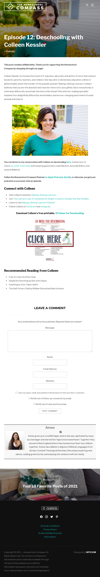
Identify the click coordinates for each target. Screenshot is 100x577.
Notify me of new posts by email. (51, 404)
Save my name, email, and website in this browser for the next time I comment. (51, 393)
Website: (50, 381)
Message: (50, 328)
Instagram (45, 206)
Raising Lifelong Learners (43, 195)
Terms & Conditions (49, 526)
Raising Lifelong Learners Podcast (38, 202)
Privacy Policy (50, 529)
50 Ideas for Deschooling (69, 213)
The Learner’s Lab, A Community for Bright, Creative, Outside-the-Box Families (51, 199)
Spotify (67, 177)
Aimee (50, 427)
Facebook (31, 206)
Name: (50, 357)
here (68, 162)
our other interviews (21, 166)
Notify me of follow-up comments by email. (51, 398)
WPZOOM (91, 552)
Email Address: (50, 369)
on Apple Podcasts (54, 177)
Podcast (10, 51)
